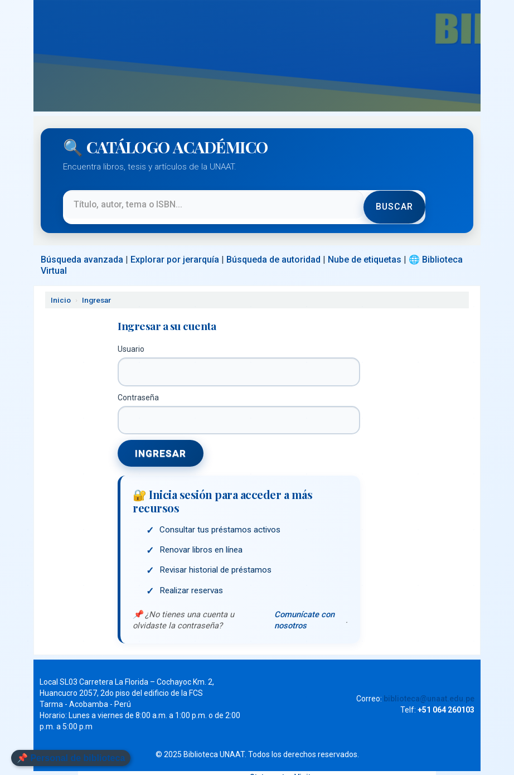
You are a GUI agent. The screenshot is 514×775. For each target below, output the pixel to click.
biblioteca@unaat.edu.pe (429, 689)
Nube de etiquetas (364, 249)
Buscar (394, 201)
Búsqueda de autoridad (273, 249)
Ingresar (96, 289)
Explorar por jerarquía (174, 249)
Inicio (61, 289)
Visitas (306, 768)
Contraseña (138, 386)
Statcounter (271, 768)
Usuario (131, 338)
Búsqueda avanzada (82, 249)
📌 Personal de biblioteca (71, 758)
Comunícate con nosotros (304, 610)
